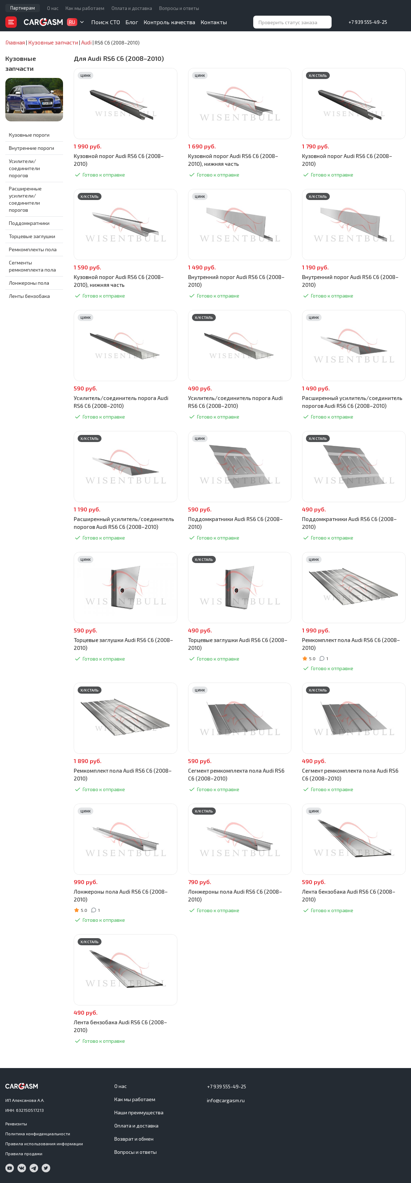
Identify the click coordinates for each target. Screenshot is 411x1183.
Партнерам (22, 8)
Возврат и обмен (134, 1139)
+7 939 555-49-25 (368, 22)
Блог (131, 22)
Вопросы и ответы (179, 8)
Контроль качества (169, 22)
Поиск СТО (105, 22)
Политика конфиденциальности (37, 1133)
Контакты (214, 22)
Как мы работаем (85, 8)
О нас (52, 8)
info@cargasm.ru (226, 1100)
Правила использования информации (44, 1143)
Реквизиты (16, 1123)
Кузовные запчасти (20, 64)
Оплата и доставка (131, 8)
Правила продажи (23, 1153)
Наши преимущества (138, 1112)
